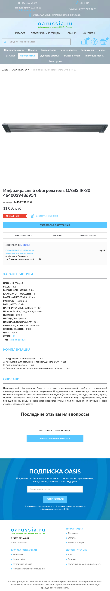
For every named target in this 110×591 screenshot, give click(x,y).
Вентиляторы (48, 50)
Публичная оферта (22, 564)
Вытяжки (11, 56)
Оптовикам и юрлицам (45, 33)
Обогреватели (28, 56)
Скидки (72, 559)
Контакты (89, 33)
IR (14, 336)
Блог (70, 555)
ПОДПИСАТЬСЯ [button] (55, 499)
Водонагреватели (14, 50)
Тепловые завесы (94, 56)
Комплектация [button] (88, 235)
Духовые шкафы (49, 56)
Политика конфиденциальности (84, 564)
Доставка (73, 533)
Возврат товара (76, 543)
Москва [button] (25, 245)
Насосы (32, 50)
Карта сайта (19, 559)
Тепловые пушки (71, 56)
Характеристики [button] (23, 235)
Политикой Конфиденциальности (70, 506)
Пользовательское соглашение (29, 569)
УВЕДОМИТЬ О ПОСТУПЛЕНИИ (55, 225)
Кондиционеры (68, 50)
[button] (28, 10)
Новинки (71, 33)
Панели (102, 50)
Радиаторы (87, 50)
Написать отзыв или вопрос (55, 438)
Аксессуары (55, 61)
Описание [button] (56, 235)
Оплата (72, 538)
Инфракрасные (17, 340)
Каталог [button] (20, 33)
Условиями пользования (53, 509)
